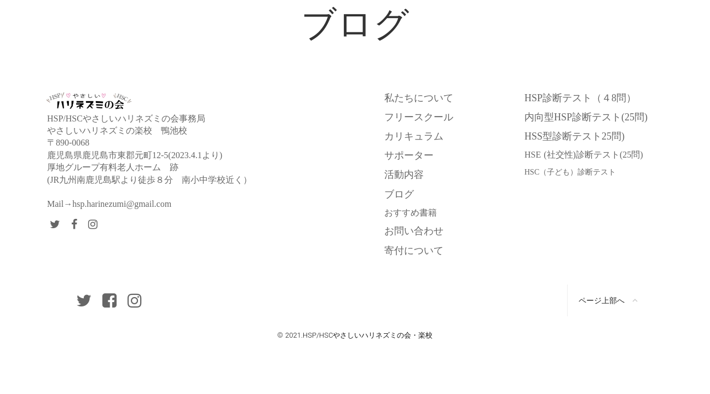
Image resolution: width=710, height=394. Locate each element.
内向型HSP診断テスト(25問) (586, 117)
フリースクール (418, 117)
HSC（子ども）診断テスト (570, 172)
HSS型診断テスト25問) (574, 136)
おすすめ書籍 (410, 212)
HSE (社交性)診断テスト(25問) (583, 154)
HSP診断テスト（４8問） (580, 97)
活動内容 (404, 174)
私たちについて (418, 97)
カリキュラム (413, 136)
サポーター (409, 155)
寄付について (413, 250)
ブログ (399, 194)
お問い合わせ (413, 230)
